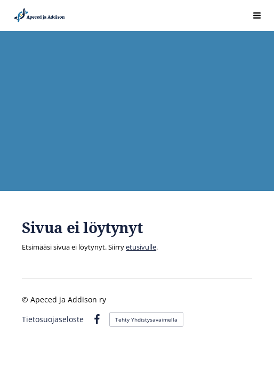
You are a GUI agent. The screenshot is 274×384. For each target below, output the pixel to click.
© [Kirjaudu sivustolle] (26, 299)
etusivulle (141, 247)
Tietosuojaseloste (53, 319)
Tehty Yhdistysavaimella (146, 319)
